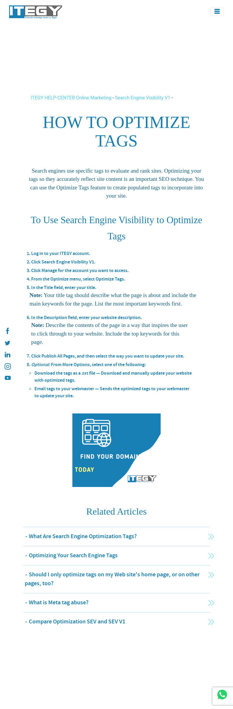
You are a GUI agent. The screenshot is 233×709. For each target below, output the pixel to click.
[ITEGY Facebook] (7, 331)
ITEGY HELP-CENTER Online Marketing (71, 98)
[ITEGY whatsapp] (222, 694)
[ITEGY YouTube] (7, 378)
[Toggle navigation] (217, 11)
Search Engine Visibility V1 (142, 98)
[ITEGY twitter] (7, 342)
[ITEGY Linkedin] (7, 354)
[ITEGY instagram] (7, 366)
